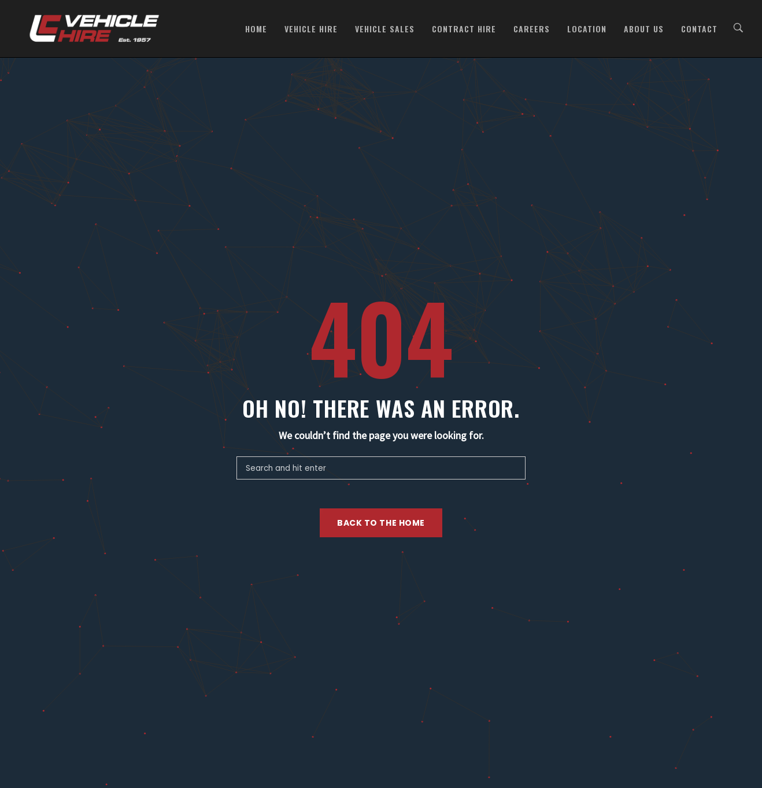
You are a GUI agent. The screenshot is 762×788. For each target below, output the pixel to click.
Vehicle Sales (385, 29)
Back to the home (381, 523)
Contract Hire (464, 29)
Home (256, 29)
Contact (699, 29)
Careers (531, 29)
